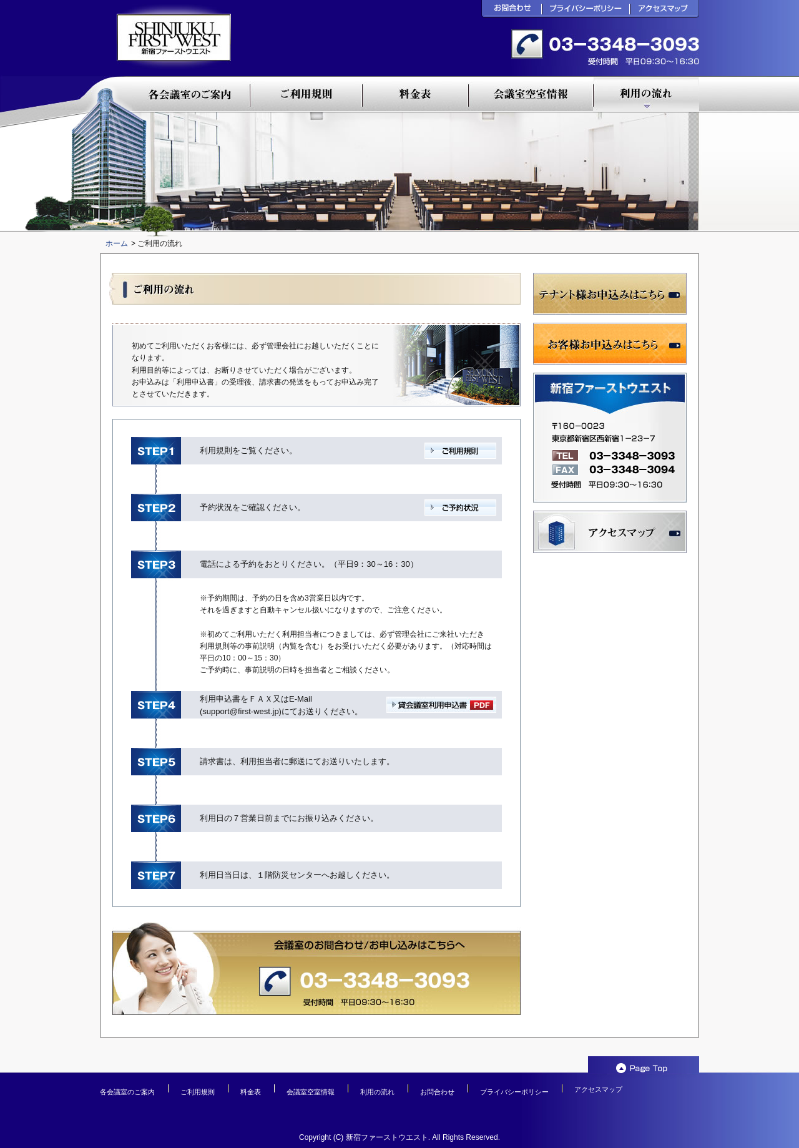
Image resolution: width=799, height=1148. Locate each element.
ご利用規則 (197, 1092)
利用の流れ (377, 1092)
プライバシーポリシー (514, 1092)
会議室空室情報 (311, 1092)
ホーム (116, 243)
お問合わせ (437, 1092)
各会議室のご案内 (127, 1092)
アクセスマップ (598, 1089)
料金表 (250, 1092)
